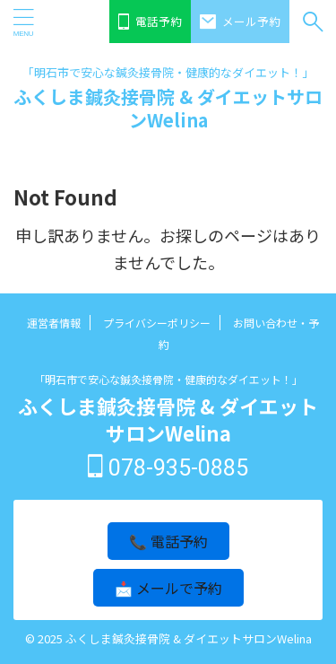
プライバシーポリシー (157, 322)
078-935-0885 (168, 468)
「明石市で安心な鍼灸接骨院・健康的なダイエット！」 (168, 379)
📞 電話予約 (168, 541)
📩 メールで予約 (168, 587)
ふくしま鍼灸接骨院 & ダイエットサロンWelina (168, 108)
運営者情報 (54, 322)
